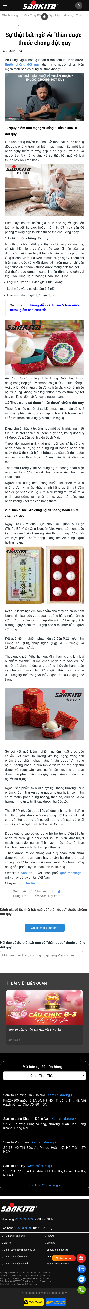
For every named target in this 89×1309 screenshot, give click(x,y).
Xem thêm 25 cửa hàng (44, 1185)
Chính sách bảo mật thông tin (18, 1250)
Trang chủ (9, 25)
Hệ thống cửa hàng (13, 1236)
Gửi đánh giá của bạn (44, 927)
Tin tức (24, 25)
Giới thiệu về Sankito (56, 1263)
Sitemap (49, 1243)
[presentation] (9, 1022)
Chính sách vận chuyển (15, 1263)
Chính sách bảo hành (14, 1256)
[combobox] (44, 1075)
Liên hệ (6, 1243)
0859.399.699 (24, 1219)
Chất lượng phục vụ (56, 1250)
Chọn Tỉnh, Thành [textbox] (43, 1075)
